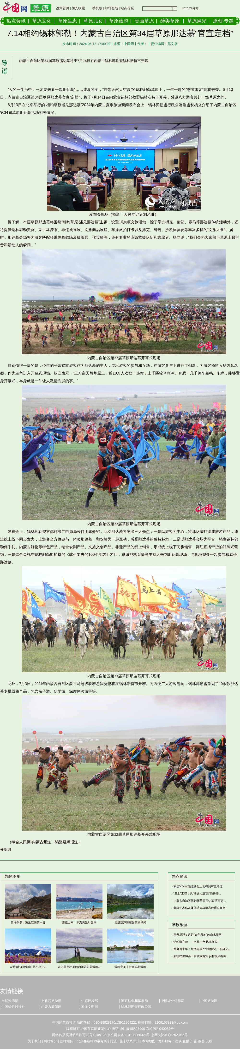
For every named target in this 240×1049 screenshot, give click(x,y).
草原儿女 (93, 20)
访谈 (178, 1041)
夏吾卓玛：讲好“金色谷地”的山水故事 (198, 934)
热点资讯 (16, 20)
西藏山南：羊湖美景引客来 (79, 922)
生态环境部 (89, 1001)
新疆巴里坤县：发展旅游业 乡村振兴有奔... (201, 956)
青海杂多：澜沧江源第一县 (28, 922)
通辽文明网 (89, 1007)
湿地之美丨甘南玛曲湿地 (130, 967)
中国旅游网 (209, 1001)
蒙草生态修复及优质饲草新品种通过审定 (199, 908)
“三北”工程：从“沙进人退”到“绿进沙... (197, 893)
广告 (193, 1041)
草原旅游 (118, 20)
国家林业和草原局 (134, 1001)
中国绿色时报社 (13, 1007)
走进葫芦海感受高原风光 (130, 922)
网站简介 (50, 1041)
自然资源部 (9, 1001)
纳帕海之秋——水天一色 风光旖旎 (195, 942)
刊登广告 (116, 1041)
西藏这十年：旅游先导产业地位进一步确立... (202, 949)
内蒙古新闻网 (51, 1007)
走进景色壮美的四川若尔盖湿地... (79, 967)
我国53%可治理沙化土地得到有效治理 (198, 886)
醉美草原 (170, 20)
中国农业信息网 (172, 1001)
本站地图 (149, 1041)
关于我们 (34, 1041)
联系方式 (132, 1041)
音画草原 (144, 20)
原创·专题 (223, 20)
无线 (209, 1041)
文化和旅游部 (51, 1001)
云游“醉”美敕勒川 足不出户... (28, 967)
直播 (186, 1041)
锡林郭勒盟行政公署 (136, 1007)
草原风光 (196, 20)
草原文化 (41, 20)
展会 (201, 1041)
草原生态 (67, 20)
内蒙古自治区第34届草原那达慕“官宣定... (200, 900)
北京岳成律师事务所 (92, 1041)
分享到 (5, 849)
